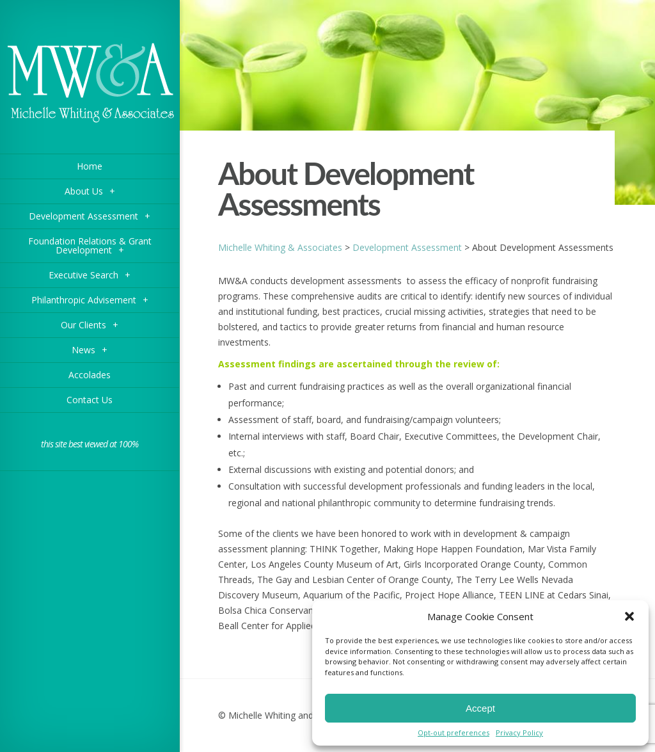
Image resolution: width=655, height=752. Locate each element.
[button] (629, 616)
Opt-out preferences (453, 732)
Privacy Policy (519, 732)
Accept (480, 708)
